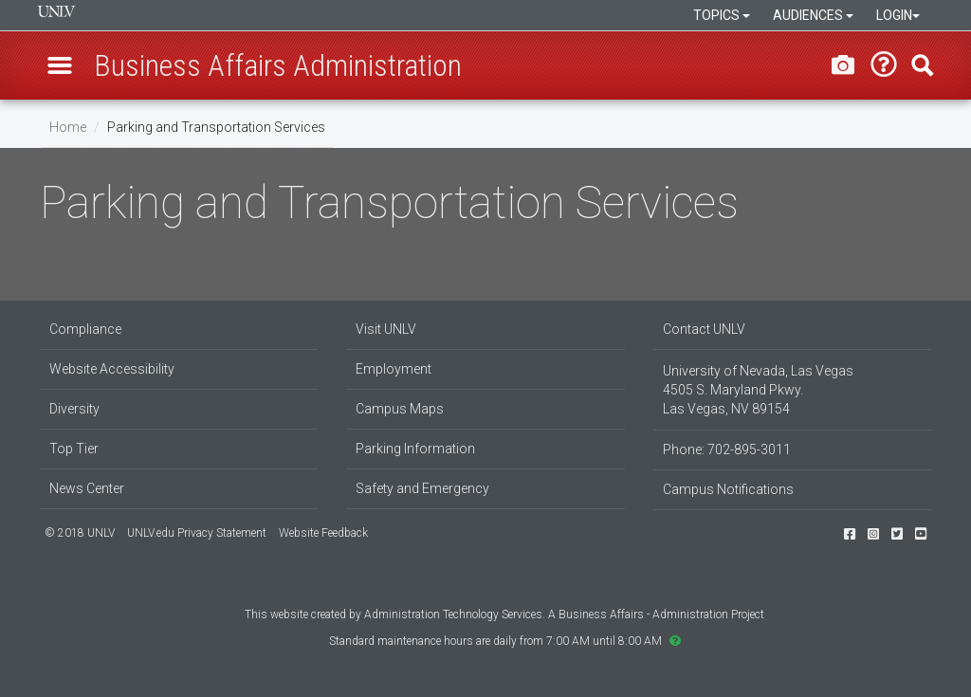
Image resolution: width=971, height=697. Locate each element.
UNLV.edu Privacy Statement (196, 533)
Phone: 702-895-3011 (727, 449)
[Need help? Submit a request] (884, 65)
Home (67, 127)
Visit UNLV (386, 329)
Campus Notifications (728, 489)
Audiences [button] (813, 15)
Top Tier (74, 448)
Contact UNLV (704, 329)
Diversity (74, 408)
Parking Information (415, 448)
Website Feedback (323, 533)
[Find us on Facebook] (849, 533)
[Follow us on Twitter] (897, 533)
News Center (86, 488)
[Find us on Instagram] (873, 533)
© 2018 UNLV (80, 533)
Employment (393, 368)
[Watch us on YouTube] (920, 533)
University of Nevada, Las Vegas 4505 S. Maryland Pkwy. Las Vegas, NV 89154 (758, 389)
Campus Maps (400, 408)
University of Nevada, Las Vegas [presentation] (56, 11)
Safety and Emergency (422, 488)
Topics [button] (721, 15)
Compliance (85, 329)
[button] (60, 65)
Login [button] (898, 15)
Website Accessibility (111, 368)
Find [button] (922, 65)
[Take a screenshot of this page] (843, 64)
